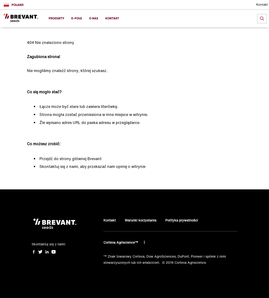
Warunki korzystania (140, 220)
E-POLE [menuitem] (76, 18)
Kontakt (262, 4)
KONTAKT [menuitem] (112, 18)
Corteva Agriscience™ (121, 242)
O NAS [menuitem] (93, 18)
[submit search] (262, 18)
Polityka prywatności (181, 220)
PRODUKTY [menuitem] (56, 18)
